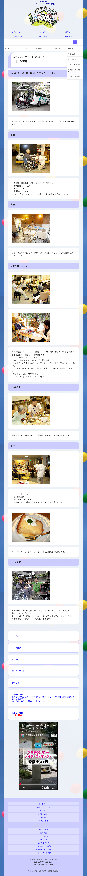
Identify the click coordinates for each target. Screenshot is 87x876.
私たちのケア (17, 659)
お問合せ (67, 32)
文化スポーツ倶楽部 (74, 64)
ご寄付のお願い (43, 814)
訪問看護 (39, 48)
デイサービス (25, 48)
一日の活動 (16, 648)
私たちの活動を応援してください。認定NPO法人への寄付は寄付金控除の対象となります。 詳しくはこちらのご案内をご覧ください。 (43, 698)
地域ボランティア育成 (74, 70)
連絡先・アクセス (17, 32)
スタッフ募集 (43, 37)
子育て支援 (71, 54)
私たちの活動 (18, 37)
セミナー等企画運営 (74, 77)
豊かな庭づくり (73, 59)
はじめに (15, 636)
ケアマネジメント (57, 48)
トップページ (9, 48)
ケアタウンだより (67, 37)
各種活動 (70, 48)
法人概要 (42, 32)
